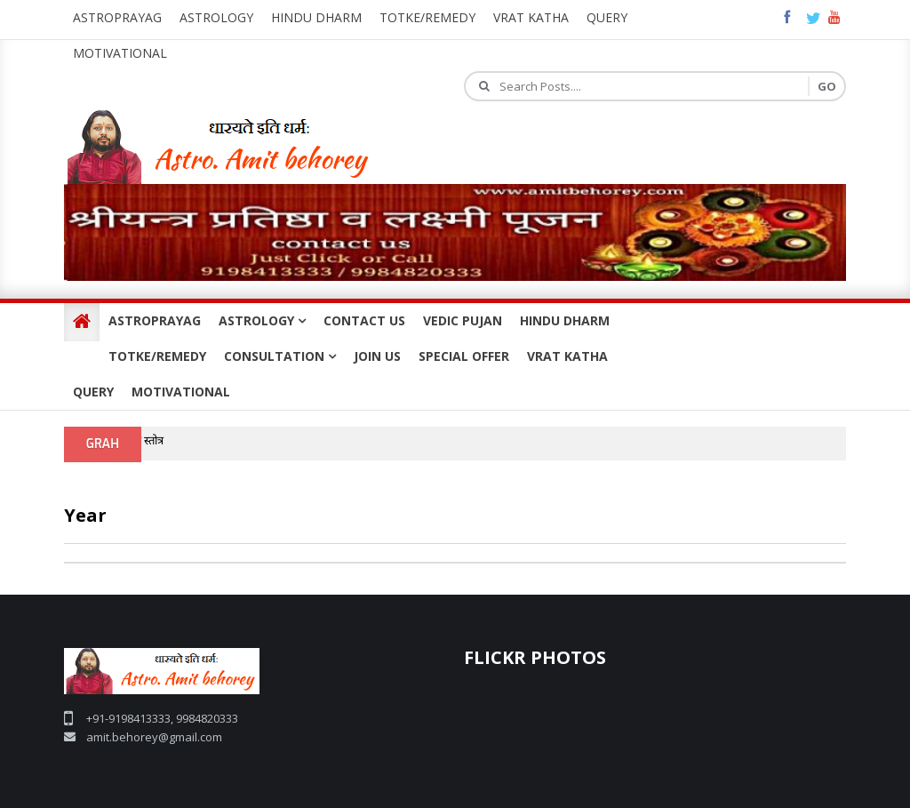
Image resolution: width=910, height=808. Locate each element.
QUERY (93, 391)
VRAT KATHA (567, 356)
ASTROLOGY (262, 320)
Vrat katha (531, 17)
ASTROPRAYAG (154, 320)
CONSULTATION (280, 356)
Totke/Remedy (427, 17)
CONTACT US (364, 320)
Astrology (216, 17)
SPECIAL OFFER (464, 356)
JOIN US (377, 356)
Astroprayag (117, 17)
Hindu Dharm (316, 17)
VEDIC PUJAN (462, 320)
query (607, 17)
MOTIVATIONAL (181, 391)
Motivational (120, 52)
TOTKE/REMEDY (157, 356)
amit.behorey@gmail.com (154, 737)
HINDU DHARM (565, 320)
